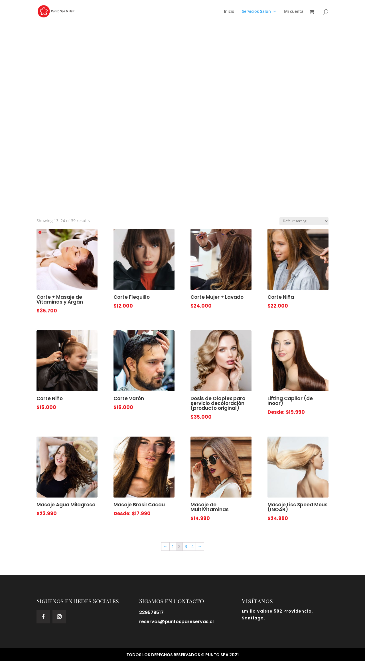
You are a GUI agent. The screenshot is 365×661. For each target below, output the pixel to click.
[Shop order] (303, 221)
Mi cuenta (293, 11)
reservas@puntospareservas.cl (176, 621)
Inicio (229, 11)
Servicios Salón (256, 11)
